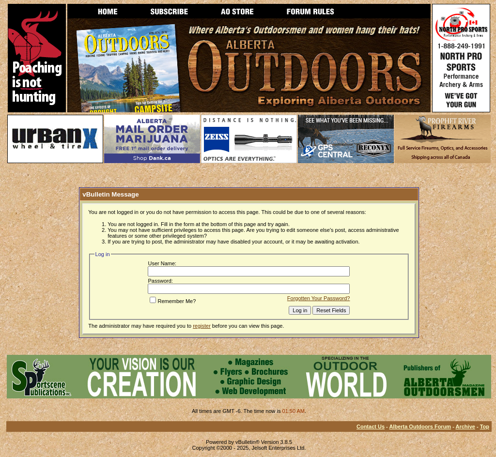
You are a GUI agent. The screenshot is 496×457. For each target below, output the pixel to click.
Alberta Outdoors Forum (420, 426)
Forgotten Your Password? (318, 298)
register (202, 326)
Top (484, 426)
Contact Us (370, 426)
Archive (465, 426)
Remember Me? (173, 301)
